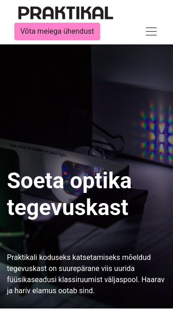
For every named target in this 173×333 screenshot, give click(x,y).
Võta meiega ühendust (57, 31)
